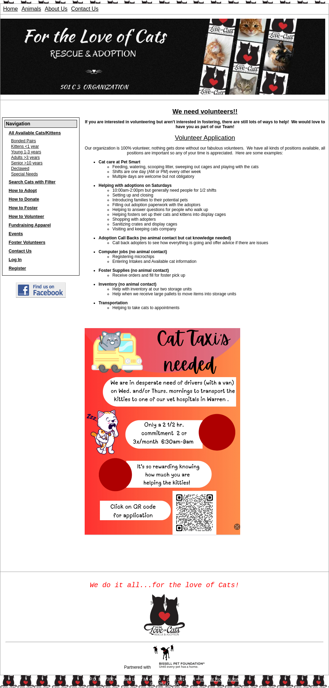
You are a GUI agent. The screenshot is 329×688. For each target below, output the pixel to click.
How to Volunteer (26, 216)
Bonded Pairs (23, 140)
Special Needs (24, 174)
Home (10, 9)
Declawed (20, 168)
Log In (15, 259)
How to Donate (24, 199)
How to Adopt (23, 190)
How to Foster (23, 208)
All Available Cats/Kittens (35, 133)
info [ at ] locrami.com (219, 680)
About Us (56, 9)
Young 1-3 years (26, 152)
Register (17, 268)
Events (16, 233)
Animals (31, 9)
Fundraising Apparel (30, 225)
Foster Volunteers (27, 242)
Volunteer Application (205, 137)
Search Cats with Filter (32, 182)
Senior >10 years (27, 163)
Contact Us (84, 9)
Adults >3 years (25, 157)
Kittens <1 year (25, 146)
